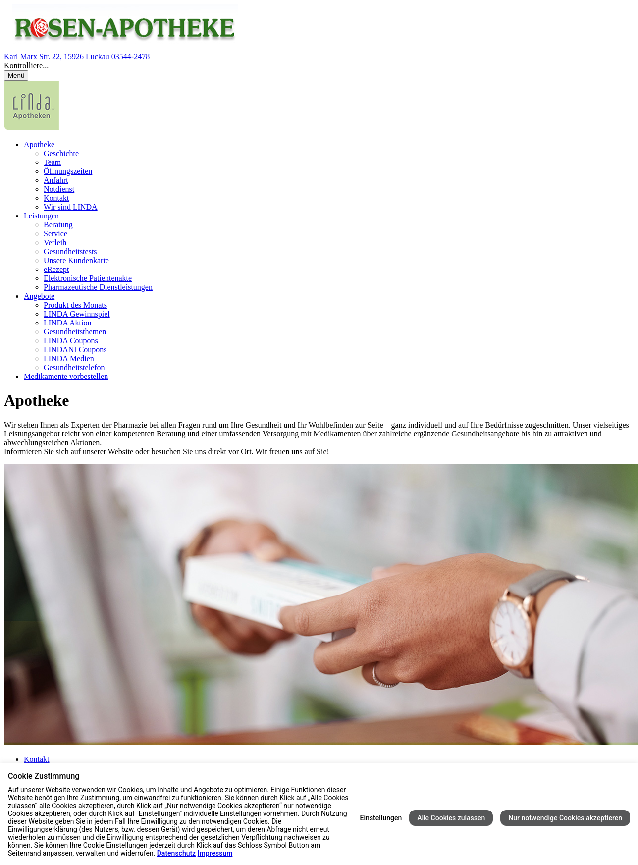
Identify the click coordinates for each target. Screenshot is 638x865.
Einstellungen (381, 818)
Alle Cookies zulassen (451, 818)
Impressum (215, 853)
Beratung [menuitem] (58, 224)
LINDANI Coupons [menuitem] (75, 349)
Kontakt (37, 759)
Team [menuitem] (52, 162)
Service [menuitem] (55, 233)
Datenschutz (176, 853)
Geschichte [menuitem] (61, 153)
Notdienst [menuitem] (59, 189)
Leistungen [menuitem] (41, 216)
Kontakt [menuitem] (56, 198)
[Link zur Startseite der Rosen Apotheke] (121, 48)
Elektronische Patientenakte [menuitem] (88, 278)
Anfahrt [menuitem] (56, 180)
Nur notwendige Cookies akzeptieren (565, 818)
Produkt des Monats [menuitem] (75, 305)
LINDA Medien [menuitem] (69, 358)
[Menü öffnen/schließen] (16, 75)
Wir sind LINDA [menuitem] (71, 207)
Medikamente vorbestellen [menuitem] (66, 376)
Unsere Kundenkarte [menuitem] (76, 260)
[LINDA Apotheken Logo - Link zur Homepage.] (31, 127)
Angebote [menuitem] (39, 296)
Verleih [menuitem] (55, 242)
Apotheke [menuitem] (39, 144)
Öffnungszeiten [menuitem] (68, 171)
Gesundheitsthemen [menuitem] (75, 331)
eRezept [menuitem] (56, 269)
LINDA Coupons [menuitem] (71, 340)
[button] (319, 65)
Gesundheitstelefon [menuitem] (74, 367)
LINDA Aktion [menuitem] (67, 323)
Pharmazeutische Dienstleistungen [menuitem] (98, 287)
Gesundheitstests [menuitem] (70, 251)
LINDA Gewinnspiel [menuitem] (77, 314)
